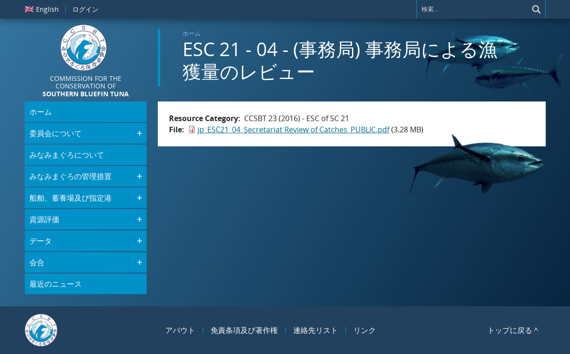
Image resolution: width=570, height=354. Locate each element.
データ (40, 241)
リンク (364, 330)
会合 (36, 262)
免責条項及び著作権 (244, 330)
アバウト (180, 330)
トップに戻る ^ (512, 330)
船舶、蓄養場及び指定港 (70, 198)
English (42, 9)
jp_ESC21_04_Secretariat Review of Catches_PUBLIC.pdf (293, 129)
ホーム (192, 33)
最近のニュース (55, 284)
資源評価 (44, 219)
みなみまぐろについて (66, 155)
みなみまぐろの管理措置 (70, 176)
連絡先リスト (315, 330)
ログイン (85, 9)
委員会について (55, 133)
